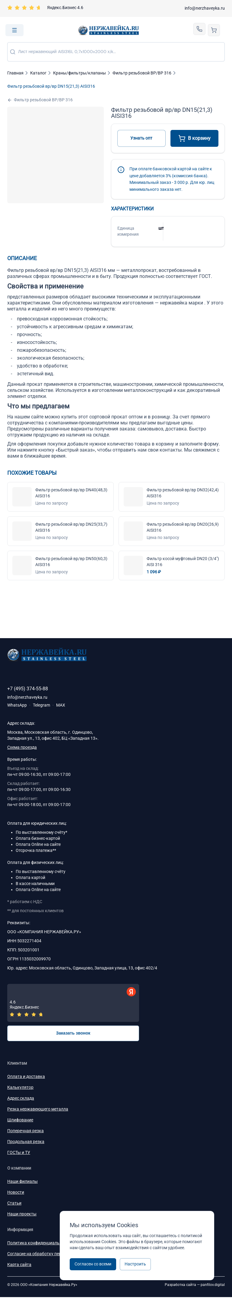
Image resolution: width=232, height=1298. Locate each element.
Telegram (41, 705)
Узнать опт (141, 138)
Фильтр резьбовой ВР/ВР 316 (40, 99)
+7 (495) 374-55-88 (27, 689)
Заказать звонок (73, 1034)
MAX (60, 705)
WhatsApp (17, 705)
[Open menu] (14, 30)
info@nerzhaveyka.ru (205, 8)
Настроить (135, 1264)
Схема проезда (22, 747)
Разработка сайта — (195, 1286)
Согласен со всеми (93, 1264)
